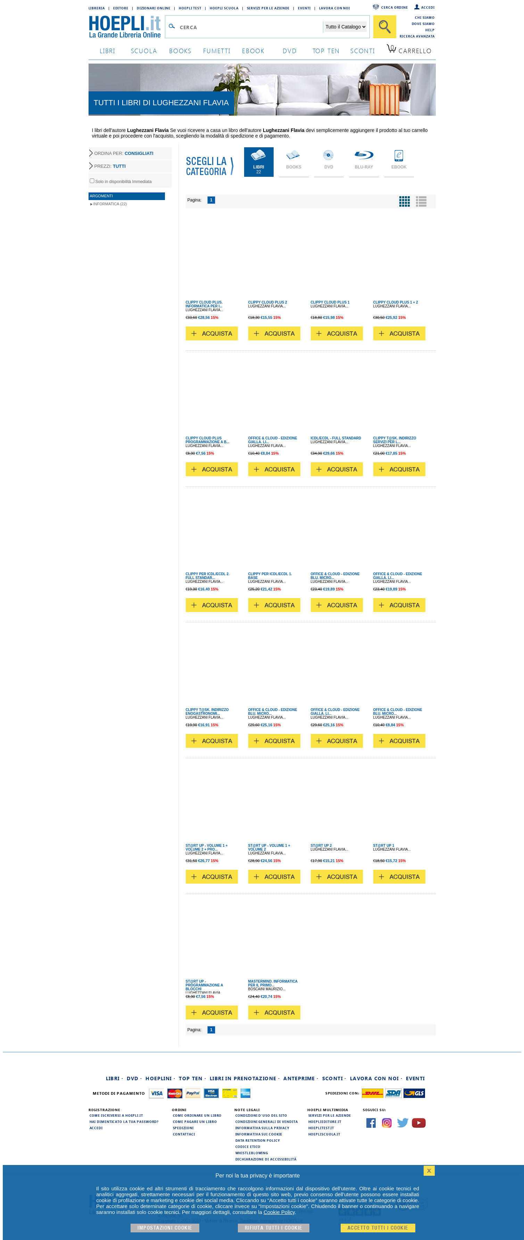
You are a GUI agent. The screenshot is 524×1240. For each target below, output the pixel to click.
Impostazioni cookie (165, 1228)
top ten (326, 50)
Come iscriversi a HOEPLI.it (116, 1115)
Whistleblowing (251, 1153)
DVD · (134, 1078)
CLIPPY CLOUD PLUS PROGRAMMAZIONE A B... (208, 440)
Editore (120, 8)
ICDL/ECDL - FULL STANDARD (336, 438)
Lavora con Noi (334, 8)
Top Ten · (192, 1078)
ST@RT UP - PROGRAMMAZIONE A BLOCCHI (204, 985)
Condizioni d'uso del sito (261, 1115)
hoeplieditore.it (324, 1121)
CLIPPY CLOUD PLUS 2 (267, 302)
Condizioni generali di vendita (266, 1121)
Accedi (427, 7)
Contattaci (184, 1134)
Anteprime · (300, 1078)
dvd (290, 50)
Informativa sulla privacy (262, 1128)
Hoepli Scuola (224, 8)
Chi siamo (424, 17)
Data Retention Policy (257, 1140)
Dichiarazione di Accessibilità (266, 1159)
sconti (362, 50)
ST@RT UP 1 (383, 846)
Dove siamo (423, 24)
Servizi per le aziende (268, 8)
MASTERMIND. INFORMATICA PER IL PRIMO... (273, 983)
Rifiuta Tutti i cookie (273, 1228)
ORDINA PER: (123, 153)
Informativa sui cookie (259, 1134)
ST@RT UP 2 (321, 846)
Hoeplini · (160, 1078)
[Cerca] (384, 26)
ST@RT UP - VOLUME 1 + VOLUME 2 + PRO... (207, 847)
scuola (144, 50)
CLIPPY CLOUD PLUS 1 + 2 (395, 302)
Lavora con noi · (376, 1078)
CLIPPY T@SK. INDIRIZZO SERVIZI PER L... (394, 440)
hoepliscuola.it (324, 1134)
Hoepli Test (190, 8)
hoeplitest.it (321, 1128)
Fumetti (217, 50)
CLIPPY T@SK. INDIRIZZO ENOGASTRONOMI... (207, 712)
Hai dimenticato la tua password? (124, 1121)
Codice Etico (248, 1146)
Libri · (115, 1078)
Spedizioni (183, 1128)
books (180, 50)
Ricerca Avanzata (417, 36)
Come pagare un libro (195, 1121)
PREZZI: (110, 166)
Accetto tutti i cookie (378, 1228)
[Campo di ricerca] (251, 27)
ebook (253, 50)
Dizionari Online (153, 8)
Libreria (97, 8)
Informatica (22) (110, 204)
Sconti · (334, 1078)
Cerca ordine (394, 7)
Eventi (304, 8)
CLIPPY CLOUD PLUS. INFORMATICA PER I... (204, 304)
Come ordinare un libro (197, 1115)
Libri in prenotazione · (245, 1078)
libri (107, 50)
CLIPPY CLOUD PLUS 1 (330, 302)
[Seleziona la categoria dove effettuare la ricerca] (345, 27)
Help (430, 30)
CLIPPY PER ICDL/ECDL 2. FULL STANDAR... (208, 576)
